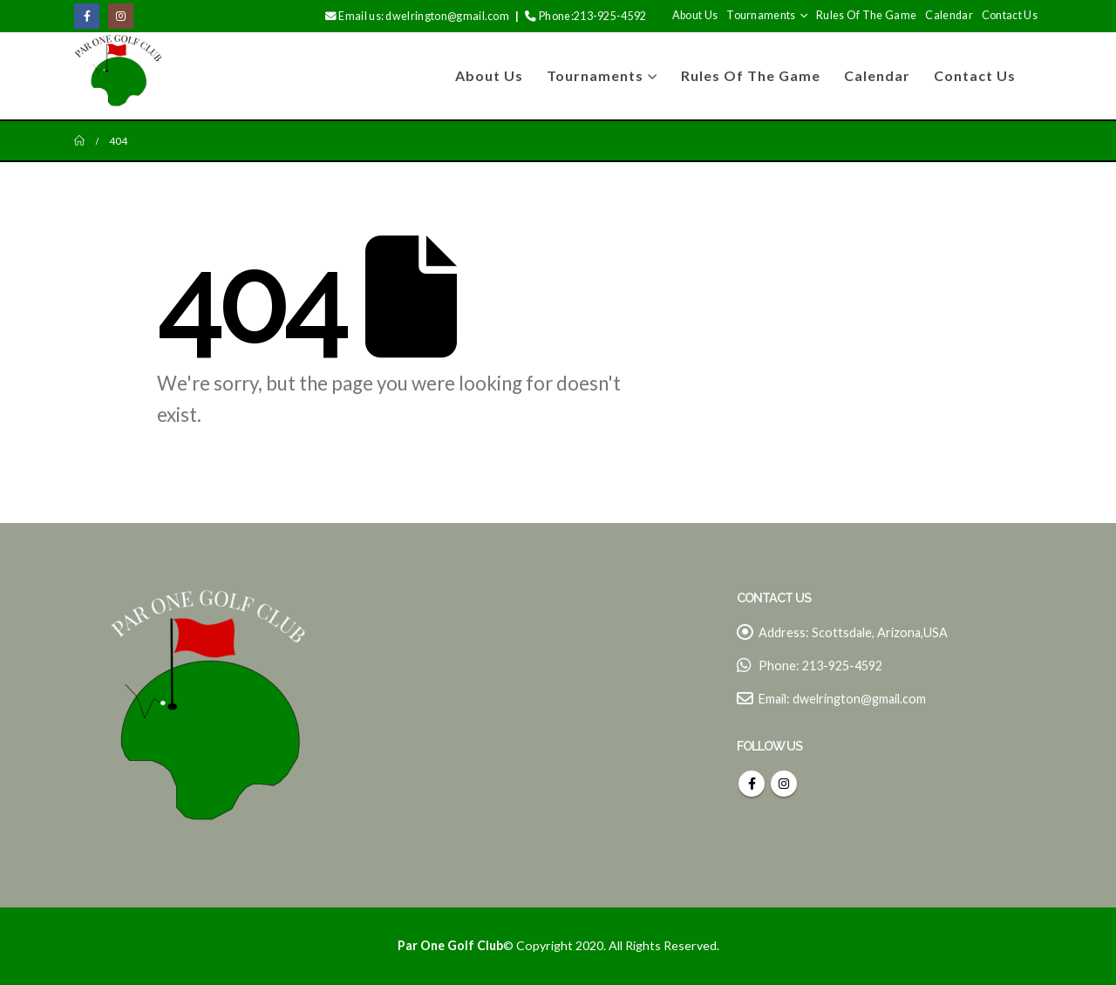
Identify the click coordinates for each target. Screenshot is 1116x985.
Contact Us (1010, 15)
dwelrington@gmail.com (859, 698)
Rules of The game (866, 15)
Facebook (751, 784)
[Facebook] (86, 16)
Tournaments (760, 15)
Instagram (784, 784)
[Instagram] (120, 16)
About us (695, 15)
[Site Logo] (117, 75)
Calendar (949, 15)
